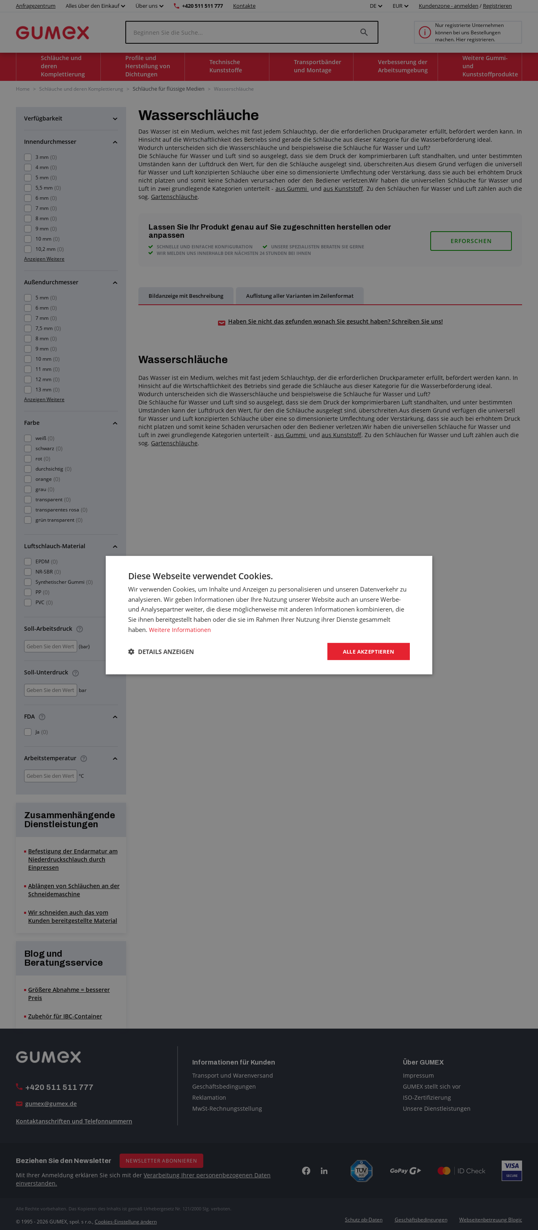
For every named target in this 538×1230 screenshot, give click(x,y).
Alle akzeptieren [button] (366, 651)
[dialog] (269, 615)
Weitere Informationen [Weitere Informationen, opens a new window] (181, 629)
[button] (161, 651)
